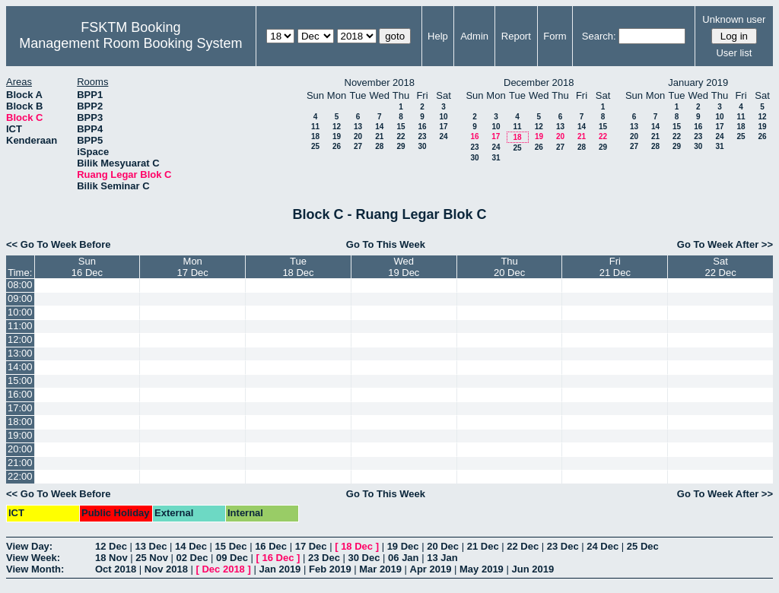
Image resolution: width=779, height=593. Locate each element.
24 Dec (602, 546)
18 (315, 136)
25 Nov (151, 557)
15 (400, 126)
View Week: (33, 557)
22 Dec (523, 546)
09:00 (20, 298)
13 (358, 126)
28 (379, 146)
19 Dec (403, 546)
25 (315, 146)
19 (336, 136)
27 (358, 146)
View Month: (35, 569)
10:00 (20, 312)
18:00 (20, 421)
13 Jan (442, 557)
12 (336, 126)
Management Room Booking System (130, 43)
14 (379, 126)
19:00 (20, 435)
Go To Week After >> (725, 244)
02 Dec (192, 557)
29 (400, 146)
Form (554, 36)
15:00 (20, 380)
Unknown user (733, 19)
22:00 (20, 476)
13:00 (20, 353)
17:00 (20, 408)
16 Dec (271, 546)
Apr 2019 (431, 569)
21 (379, 136)
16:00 (20, 394)
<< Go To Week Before (58, 244)
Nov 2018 (166, 569)
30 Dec (364, 557)
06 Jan (403, 557)
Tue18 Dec (297, 266)
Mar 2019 (380, 569)
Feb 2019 (330, 569)
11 (315, 126)
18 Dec (357, 546)
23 (422, 136)
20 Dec (443, 546)
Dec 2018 (223, 569)
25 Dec (643, 546)
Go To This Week (385, 244)
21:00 (20, 462)
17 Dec (311, 546)
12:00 (20, 339)
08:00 (20, 284)
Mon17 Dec (192, 266)
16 (422, 126)
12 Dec (111, 546)
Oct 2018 (115, 569)
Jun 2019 (532, 569)
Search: (599, 36)
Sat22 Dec (720, 266)
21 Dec (483, 546)
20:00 (20, 449)
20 (358, 136)
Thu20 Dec (509, 266)
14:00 (20, 367)
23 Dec (563, 546)
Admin (474, 36)
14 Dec (191, 546)
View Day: (29, 546)
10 (443, 117)
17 (443, 126)
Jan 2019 (279, 569)
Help (438, 36)
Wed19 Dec (403, 266)
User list (734, 53)
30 (422, 146)
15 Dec (231, 546)
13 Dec (151, 546)
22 (400, 136)
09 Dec (232, 557)
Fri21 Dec (615, 266)
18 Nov (111, 557)
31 (495, 158)
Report (516, 36)
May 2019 (481, 569)
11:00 (20, 325)
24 (443, 136)
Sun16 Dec (87, 266)
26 (336, 146)
